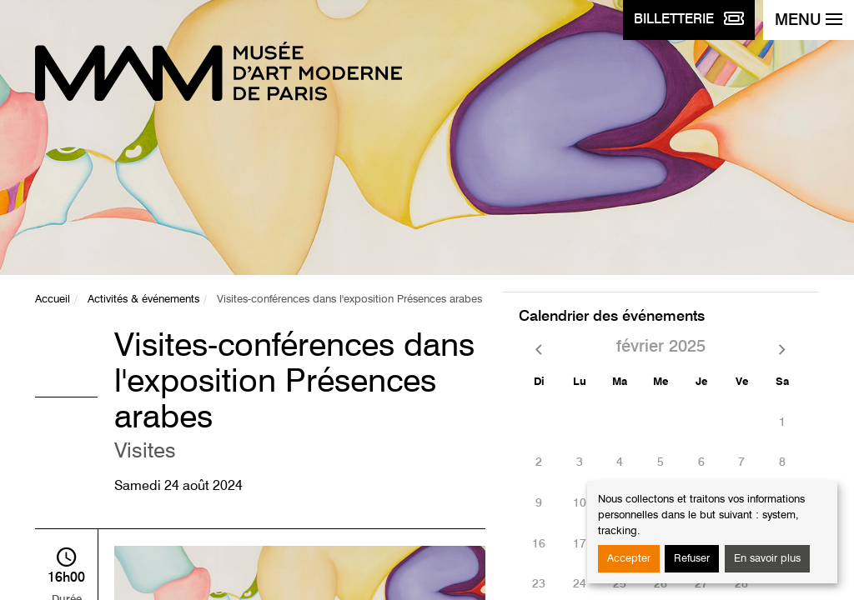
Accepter (629, 558)
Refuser (692, 558)
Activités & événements (143, 299)
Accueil (52, 299)
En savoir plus (767, 558)
